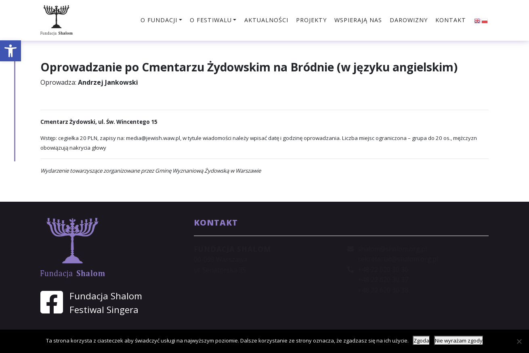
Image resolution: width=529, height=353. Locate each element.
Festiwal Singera (104, 309)
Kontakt (450, 20)
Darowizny (409, 20)
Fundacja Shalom (105, 296)
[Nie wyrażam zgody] (519, 341)
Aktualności (266, 20)
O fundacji (159, 20)
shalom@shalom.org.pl (392, 248)
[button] (10, 50)
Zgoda (421, 340)
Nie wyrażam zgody (459, 340)
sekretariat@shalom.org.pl (398, 259)
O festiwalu (211, 20)
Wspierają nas (358, 20)
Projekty (311, 20)
